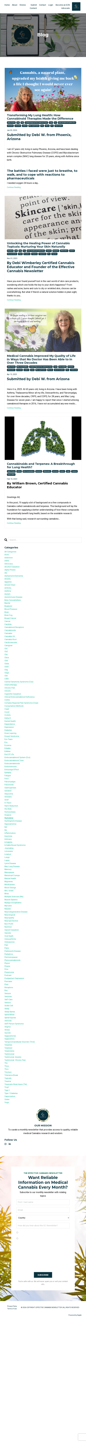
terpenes (34, 264)
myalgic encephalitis (14, 984)
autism (7, 616)
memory (8, 944)
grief (6, 861)
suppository (10, 1146)
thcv (6, 1182)
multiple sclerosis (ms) (16, 977)
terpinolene (42, 264)
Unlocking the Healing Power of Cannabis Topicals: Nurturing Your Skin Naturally (41, 253)
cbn (6, 714)
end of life (9, 807)
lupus (7, 933)
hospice (8, 879)
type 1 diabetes (12, 1211)
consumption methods (15, 750)
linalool (25, 131)
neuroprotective (12, 264)
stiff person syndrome (15, 1128)
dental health (11, 768)
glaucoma (9, 854)
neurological (10, 998)
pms (6, 1063)
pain (42, 131)
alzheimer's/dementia (15, 595)
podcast (8, 1070)
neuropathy (10, 1002)
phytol (20, 264)
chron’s (8, 732)
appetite (8, 602)
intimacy (8, 908)
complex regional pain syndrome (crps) (36, 128)
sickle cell (9, 1106)
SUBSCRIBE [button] (43, 1396)
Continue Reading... (14, 193)
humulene (10, 131)
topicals (54, 264)
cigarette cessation (14, 735)
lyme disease (11, 937)
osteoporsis (10, 1031)
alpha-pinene (11, 128)
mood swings (11, 966)
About (14, 5)
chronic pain (10, 728)
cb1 (6, 681)
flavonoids (9, 843)
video (7, 1218)
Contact (42, 5)
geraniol (48, 261)
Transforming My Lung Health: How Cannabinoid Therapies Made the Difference (38, 120)
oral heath (9, 1023)
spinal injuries (11, 1121)
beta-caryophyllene (22, 379)
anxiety (8, 598)
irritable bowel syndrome (17, 915)
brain (7, 638)
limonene (17, 131)
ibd (6, 894)
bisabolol (10, 261)
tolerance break (12, 1189)
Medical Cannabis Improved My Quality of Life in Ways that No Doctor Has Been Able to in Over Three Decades (42, 371)
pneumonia (9, 1067)
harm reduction (12, 868)
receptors (27, 264)
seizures (8, 1096)
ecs (55, 128)
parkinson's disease (14, 1041)
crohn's (8, 760)
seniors (8, 1103)
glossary (8, 858)
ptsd (6, 1081)
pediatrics (9, 1045)
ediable (8, 800)
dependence (10, 771)
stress (47, 131)
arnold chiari (10, 605)
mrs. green (9, 969)
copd (50, 128)
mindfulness (10, 962)
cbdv (7, 703)
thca (6, 1178)
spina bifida (10, 1117)
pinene (7, 1059)
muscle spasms (12, 980)
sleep (7, 1110)
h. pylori (8, 865)
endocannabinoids (13, 818)
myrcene (50, 382)
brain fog (9, 641)
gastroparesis (11, 847)
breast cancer (11, 645)
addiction (9, 573)
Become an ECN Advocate (63, 6)
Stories (23, 5)
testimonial (74, 382)
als (6, 591)
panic (7, 1038)
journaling (9, 919)
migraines (9, 959)
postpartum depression (16, 1074)
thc (52, 131)
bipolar (8, 627)
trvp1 (7, 1204)
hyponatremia (11, 890)
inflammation (64, 261)
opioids (8, 1020)
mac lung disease (34, 131)
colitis (7, 742)
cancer (7, 649)
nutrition (8, 1013)
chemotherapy (11, 724)
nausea (8, 991)
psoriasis (9, 1077)
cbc (6, 688)
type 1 (7, 1207)
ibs (6, 897)
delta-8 (8, 764)
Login (50, 5)
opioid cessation (59, 382)
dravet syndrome (13, 786)
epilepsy (8, 829)
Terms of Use (12, 1430)
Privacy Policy (12, 1427)
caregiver (9, 678)
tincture (8, 1186)
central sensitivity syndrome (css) (21, 721)
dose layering (11, 782)
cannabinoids (11, 660)
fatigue (8, 832)
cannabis (8, 663)
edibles (8, 804)
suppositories (11, 1142)
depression (10, 775)
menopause (10, 948)
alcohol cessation (13, 584)
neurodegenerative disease (18, 995)
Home (7, 5)
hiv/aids (8, 872)
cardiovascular (11, 674)
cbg (22, 128)
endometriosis (11, 822)
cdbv (7, 717)
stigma (7, 1132)
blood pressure (12, 634)
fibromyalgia (62, 379)
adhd (7, 577)
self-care (9, 1099)
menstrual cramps (13, 951)
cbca (7, 692)
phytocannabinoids (13, 1052)
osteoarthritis (11, 1027)
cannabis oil (10, 667)
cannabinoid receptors (15, 656)
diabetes (8, 778)
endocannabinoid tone (15, 814)
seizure (8, 1092)
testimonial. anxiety (14, 1168)
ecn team (9, 789)
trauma (8, 1196)
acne (7, 569)
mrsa (7, 973)
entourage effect (12, 825)
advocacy (9, 580)
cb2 (6, 685)
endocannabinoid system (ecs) (66, 128)
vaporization (58, 131)
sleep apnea (10, 1114)
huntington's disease (14, 887)
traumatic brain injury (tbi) (17, 1200)
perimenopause (12, 1049)
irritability (9, 912)
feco (7, 836)
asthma (19, 485)
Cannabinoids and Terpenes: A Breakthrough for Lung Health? (34, 479)
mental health (11, 955)
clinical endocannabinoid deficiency (22, 739)
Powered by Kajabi (75, 1436)
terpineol (9, 1157)
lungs (32, 382)
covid (7, 757)
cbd (18, 128)
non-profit (9, 1009)
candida (8, 652)
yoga (6, 1222)
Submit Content (33, 6)
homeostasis (11, 876)
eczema (8, 796)
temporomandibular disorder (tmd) (22, 1150)
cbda (7, 699)
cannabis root (11, 670)
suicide (8, 1139)
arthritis (8, 609)
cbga (7, 710)
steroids (8, 1124)
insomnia (8, 905)
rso (6, 1088)
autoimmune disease (14, 620)
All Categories (11, 566)
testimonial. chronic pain (16, 1171)
